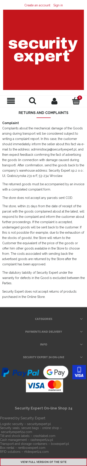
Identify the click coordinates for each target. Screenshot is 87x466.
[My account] (54, 100)
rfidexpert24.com (36, 451)
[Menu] (11, 101)
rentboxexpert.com (31, 447)
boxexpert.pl (60, 444)
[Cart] (76, 100)
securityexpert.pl (39, 424)
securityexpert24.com (16, 432)
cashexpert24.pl (41, 440)
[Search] (32, 100)
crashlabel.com (44, 436)
